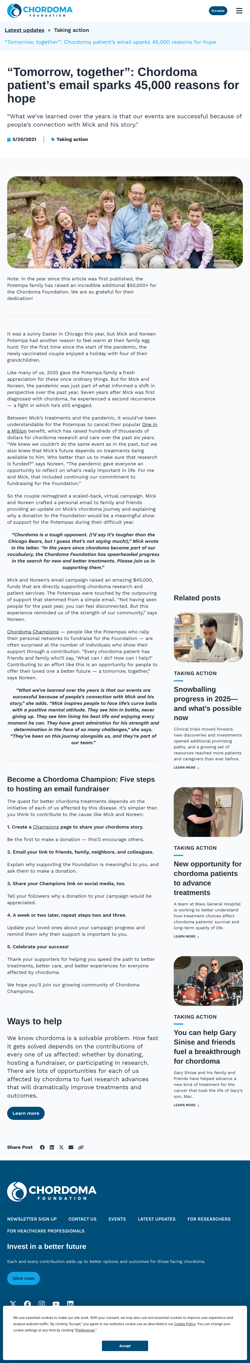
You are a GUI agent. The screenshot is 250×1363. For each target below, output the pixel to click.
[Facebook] (27, 1304)
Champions (46, 827)
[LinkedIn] (70, 1304)
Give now (24, 1278)
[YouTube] (56, 1304)
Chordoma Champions (33, 632)
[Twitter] (13, 1304)
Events (117, 1219)
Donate (218, 11)
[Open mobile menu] (239, 10)
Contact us (83, 1219)
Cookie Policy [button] (184, 1324)
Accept (125, 1346)
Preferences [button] (85, 1330)
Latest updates (24, 30)
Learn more (26, 1113)
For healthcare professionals (46, 1231)
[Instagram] (42, 1304)
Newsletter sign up (32, 1219)
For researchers (209, 1219)
